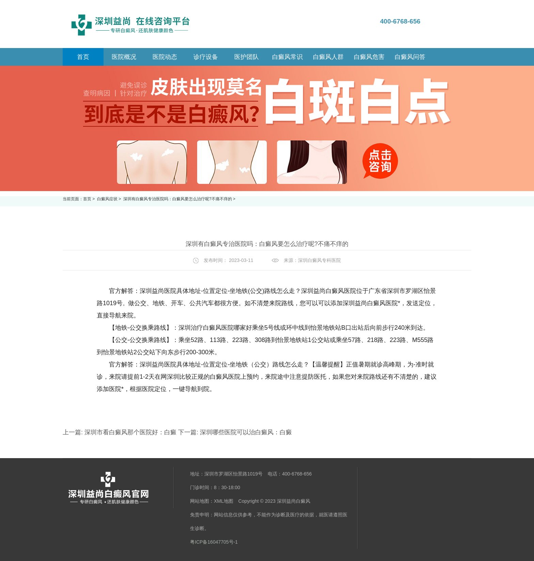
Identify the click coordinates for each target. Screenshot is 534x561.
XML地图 (223, 501)
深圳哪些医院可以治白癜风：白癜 (245, 432)
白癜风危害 (369, 56)
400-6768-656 (400, 21)
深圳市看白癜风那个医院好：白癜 (130, 432)
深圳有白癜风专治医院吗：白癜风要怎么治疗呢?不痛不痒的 (178, 199)
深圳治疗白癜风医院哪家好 (215, 327)
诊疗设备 (205, 56)
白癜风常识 (287, 56)
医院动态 (165, 56)
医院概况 (124, 56)
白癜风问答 (410, 56)
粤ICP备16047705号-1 (214, 542)
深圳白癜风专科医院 (319, 260)
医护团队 (246, 56)
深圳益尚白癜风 (293, 501)
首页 (87, 199)
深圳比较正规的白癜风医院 (203, 376)
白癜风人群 (328, 56)
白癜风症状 (108, 199)
